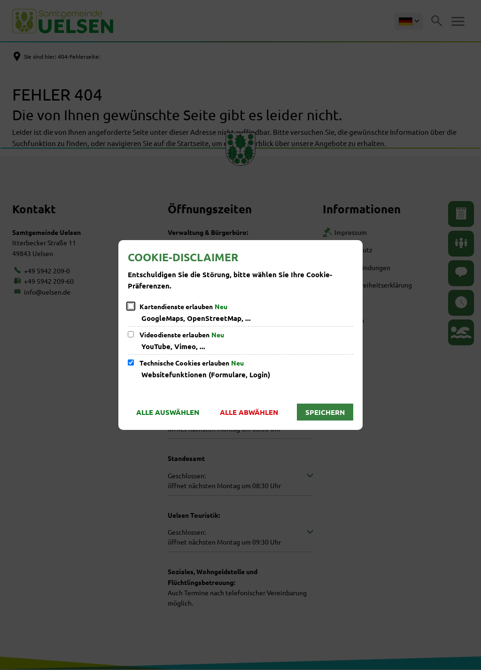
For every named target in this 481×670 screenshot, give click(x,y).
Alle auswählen (167, 412)
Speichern (325, 412)
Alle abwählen (249, 412)
